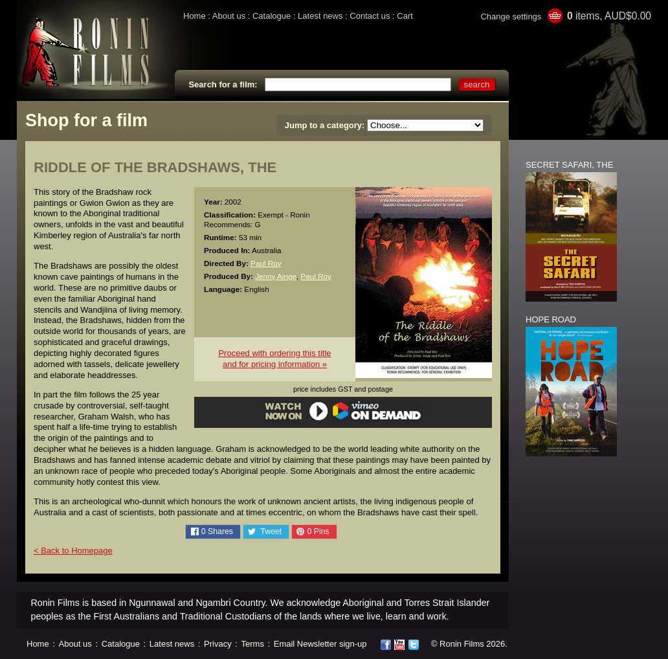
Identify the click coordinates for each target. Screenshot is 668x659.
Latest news (320, 16)
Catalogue (271, 16)
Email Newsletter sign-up (320, 644)
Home (194, 16)
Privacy (218, 644)
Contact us (370, 16)
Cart (405, 16)
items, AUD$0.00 (609, 15)
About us (228, 16)
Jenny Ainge (275, 276)
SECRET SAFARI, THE (569, 165)
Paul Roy (266, 263)
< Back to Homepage (73, 550)
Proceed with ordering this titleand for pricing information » (274, 358)
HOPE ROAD (551, 319)
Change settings (510, 16)
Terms (252, 644)
